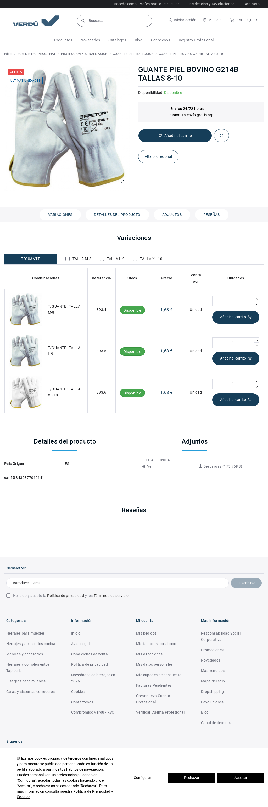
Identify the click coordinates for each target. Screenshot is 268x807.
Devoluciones (212, 702)
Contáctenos (82, 702)
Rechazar (191, 778)
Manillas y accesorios (24, 654)
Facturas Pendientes (154, 685)
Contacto (252, 4)
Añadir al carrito (236, 317)
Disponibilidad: (150, 93)
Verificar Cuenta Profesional (160, 712)
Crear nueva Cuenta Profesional (153, 699)
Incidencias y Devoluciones (211, 4)
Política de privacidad (65, 595)
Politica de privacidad (89, 664)
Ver (147, 466)
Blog (205, 712)
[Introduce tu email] (117, 583)
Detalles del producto (117, 214)
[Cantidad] (233, 301)
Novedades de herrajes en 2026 (93, 678)
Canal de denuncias (217, 723)
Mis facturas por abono (156, 644)
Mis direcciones (149, 654)
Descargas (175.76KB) (220, 466)
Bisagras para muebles (26, 681)
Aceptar (240, 778)
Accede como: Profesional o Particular (146, 4)
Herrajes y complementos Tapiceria (28, 667)
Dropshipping (212, 692)
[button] (63, 40)
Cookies (78, 692)
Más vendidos (213, 671)
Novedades (210, 660)
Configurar (142, 778)
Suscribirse (246, 583)
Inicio (75, 633)
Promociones (212, 650)
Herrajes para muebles (25, 633)
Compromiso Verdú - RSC (92, 712)
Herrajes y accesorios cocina (30, 644)
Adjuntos (172, 214)
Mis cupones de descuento (159, 675)
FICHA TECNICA (156, 460)
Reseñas (211, 214)
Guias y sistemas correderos (30, 692)
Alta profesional (158, 156)
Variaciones (60, 214)
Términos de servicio (111, 595)
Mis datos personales (154, 664)
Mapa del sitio (213, 681)
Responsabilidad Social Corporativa (221, 636)
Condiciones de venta (89, 654)
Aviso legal (80, 644)
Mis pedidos (146, 633)
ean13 (9, 477)
